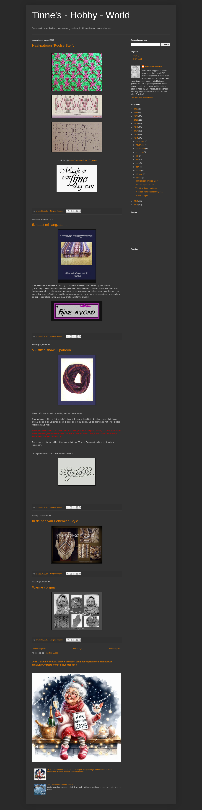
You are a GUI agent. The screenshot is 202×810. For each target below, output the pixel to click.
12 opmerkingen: (56, 211)
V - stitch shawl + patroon (51, 350)
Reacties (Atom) (51, 653)
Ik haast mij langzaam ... (50, 225)
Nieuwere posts (39, 648)
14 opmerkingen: (56, 573)
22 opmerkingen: (56, 336)
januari (139, 178)
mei (138, 163)
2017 (136, 131)
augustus (140, 152)
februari (139, 174)
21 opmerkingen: (56, 507)
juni (137, 159)
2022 (136, 113)
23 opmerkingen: (56, 640)
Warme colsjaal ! (44, 587)
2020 (136, 120)
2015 (136, 138)
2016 (136, 134)
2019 (136, 123)
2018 (136, 127)
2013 (136, 205)
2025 (136, 109)
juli (137, 156)
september (140, 149)
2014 (136, 201)
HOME (136, 56)
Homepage (77, 648)
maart (138, 170)
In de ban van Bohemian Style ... (57, 521)
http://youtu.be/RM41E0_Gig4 (83, 160)
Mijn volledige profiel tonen (142, 98)
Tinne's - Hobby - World (81, 15)
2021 (136, 116)
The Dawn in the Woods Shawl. (60, 785)
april (138, 167)
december (140, 141)
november (140, 145)
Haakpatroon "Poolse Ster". (53, 45)
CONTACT (137, 59)
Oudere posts (115, 648)
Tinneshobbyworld (153, 67)
